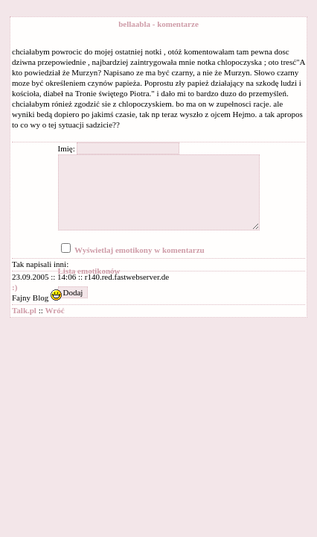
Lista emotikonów (89, 270)
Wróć (55, 310)
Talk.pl (24, 310)
